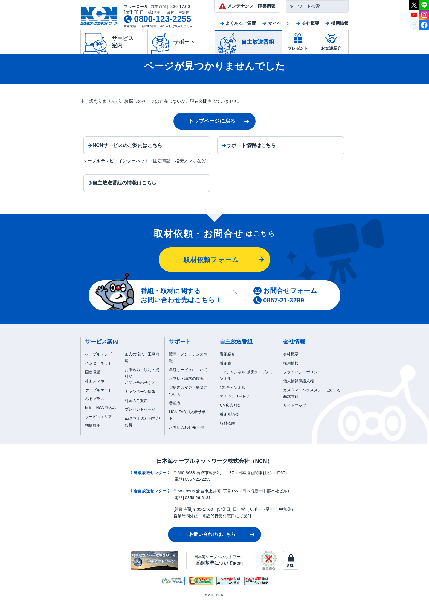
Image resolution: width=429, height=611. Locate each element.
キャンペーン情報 (140, 401)
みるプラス (94, 408)
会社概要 (310, 23)
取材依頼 (227, 433)
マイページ (279, 23)
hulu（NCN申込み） (102, 417)
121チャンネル (232, 397)
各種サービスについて (188, 379)
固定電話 (92, 382)
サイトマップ (294, 415)
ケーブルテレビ (98, 364)
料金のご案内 (136, 410)
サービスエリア (98, 426)
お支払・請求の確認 (186, 388)
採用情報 (340, 23)
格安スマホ (94, 390)
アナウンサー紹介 (235, 406)
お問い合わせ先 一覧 (187, 437)
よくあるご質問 (240, 23)
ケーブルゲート (98, 399)
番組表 (175, 412)
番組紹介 (227, 364)
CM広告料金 (230, 415)
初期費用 (92, 435)
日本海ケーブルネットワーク (219, 569)
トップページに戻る (212, 121)
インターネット (98, 373)
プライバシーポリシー (302, 382)
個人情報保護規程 (298, 390)
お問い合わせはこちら (212, 544)
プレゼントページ (140, 419)
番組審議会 (229, 424)
